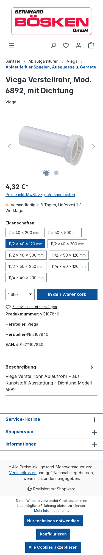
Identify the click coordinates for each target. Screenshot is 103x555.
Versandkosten (23, 472)
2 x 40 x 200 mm (24, 232)
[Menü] (11, 45)
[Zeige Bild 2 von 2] (56, 173)
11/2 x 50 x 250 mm (26, 266)
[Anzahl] (20, 294)
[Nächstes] (93, 147)
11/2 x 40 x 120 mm (25, 243)
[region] (51, 147)
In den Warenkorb (67, 294)
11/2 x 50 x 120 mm (69, 255)
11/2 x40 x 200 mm (67, 243)
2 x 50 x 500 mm (63, 232)
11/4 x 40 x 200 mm (26, 277)
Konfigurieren (53, 534)
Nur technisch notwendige (53, 520)
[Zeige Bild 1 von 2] (46, 173)
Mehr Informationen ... (51, 511)
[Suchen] (53, 45)
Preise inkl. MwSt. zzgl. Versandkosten (40, 194)
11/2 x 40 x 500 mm (26, 255)
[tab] (50, 378)
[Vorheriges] (9, 147)
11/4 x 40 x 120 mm (69, 266)
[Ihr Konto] (78, 45)
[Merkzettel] (66, 45)
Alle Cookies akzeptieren (53, 547)
